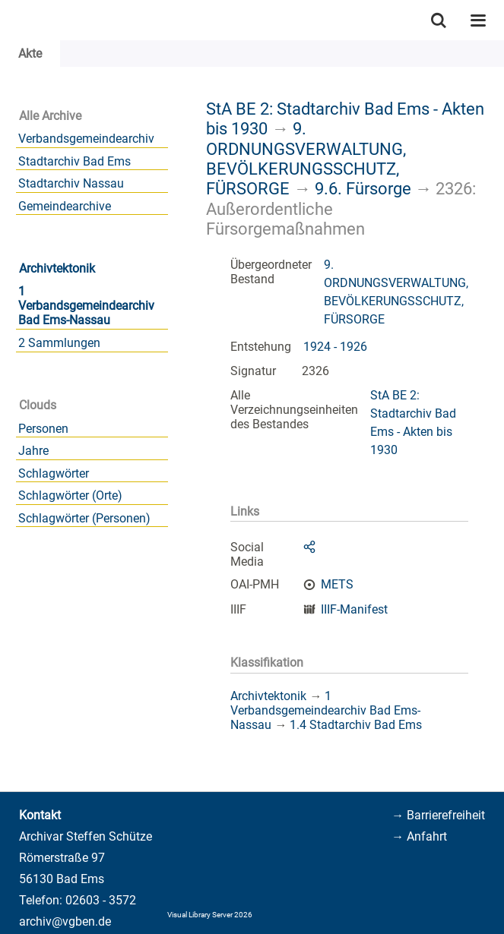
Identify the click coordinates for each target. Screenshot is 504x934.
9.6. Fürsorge (363, 188)
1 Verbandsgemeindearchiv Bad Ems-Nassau (86, 305)
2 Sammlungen (59, 343)
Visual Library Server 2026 (209, 914)
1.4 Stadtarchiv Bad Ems (356, 725)
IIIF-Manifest (354, 609)
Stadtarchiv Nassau (71, 183)
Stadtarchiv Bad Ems (74, 161)
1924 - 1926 (335, 346)
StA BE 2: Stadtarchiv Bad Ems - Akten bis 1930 (413, 422)
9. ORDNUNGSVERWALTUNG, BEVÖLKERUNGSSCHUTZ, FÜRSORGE (306, 158)
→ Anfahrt (419, 836)
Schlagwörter (53, 473)
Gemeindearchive (64, 206)
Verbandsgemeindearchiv (86, 138)
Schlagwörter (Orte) (70, 495)
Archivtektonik (57, 268)
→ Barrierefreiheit (438, 815)
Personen (43, 428)
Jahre (33, 450)
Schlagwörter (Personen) (84, 518)
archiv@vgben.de (65, 921)
